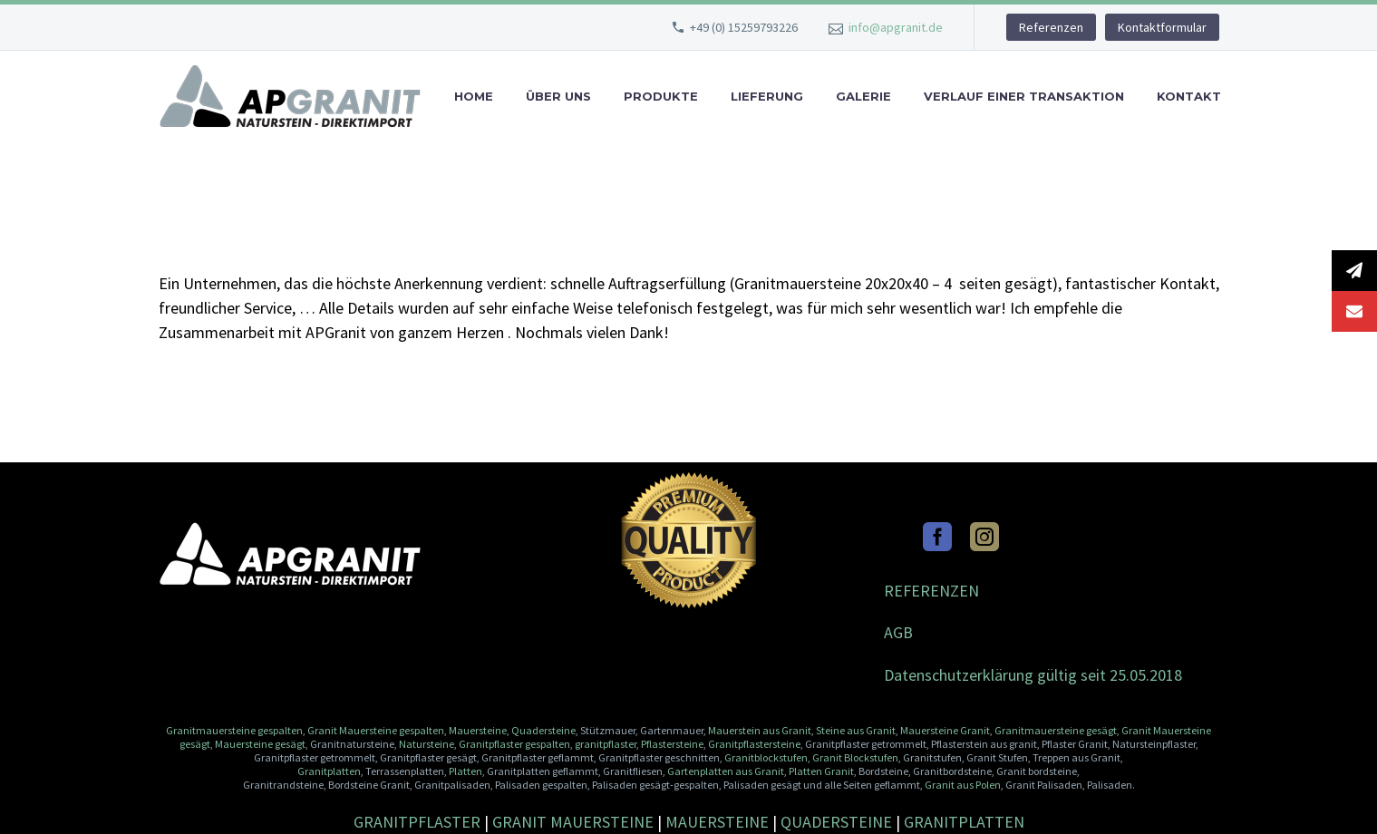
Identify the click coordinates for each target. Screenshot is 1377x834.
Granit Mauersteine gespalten (375, 730)
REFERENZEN (931, 590)
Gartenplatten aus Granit (725, 771)
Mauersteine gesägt (259, 744)
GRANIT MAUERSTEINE (573, 821)
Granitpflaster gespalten (514, 744)
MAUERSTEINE (717, 821)
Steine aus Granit (856, 730)
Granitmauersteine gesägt (1055, 730)
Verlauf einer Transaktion (1024, 96)
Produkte (661, 96)
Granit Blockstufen (855, 757)
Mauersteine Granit (945, 730)
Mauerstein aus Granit (759, 730)
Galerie (863, 96)
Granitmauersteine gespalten (234, 730)
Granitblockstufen (766, 757)
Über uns (558, 96)
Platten (465, 771)
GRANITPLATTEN (964, 821)
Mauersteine (478, 730)
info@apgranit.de (896, 27)
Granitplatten (329, 771)
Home (473, 96)
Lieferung (767, 96)
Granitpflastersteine (754, 744)
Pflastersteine (672, 744)
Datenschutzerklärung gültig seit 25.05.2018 (1033, 674)
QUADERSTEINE (836, 821)
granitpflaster (605, 744)
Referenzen (1051, 27)
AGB (898, 632)
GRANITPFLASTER (417, 821)
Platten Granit (821, 771)
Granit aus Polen (963, 784)
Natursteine (426, 744)
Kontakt (1189, 96)
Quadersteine (543, 730)
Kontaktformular (1162, 27)
